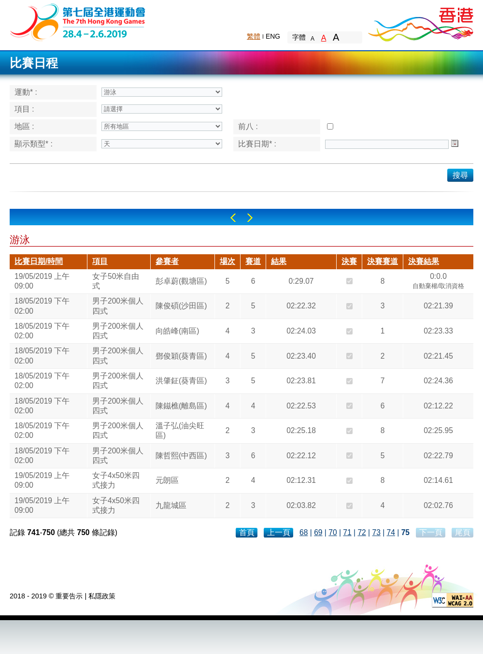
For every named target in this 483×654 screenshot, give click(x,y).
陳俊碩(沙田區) (181, 306)
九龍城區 (171, 505)
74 (391, 532)
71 (347, 532)
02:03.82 (301, 505)
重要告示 (69, 596)
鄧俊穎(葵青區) (181, 356)
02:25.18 (301, 430)
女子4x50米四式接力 (116, 480)
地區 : (24, 126)
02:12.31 (301, 480)
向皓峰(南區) (177, 331)
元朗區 (167, 480)
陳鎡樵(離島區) (181, 406)
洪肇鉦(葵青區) (181, 381)
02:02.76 (438, 505)
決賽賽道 (382, 261)
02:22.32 (301, 306)
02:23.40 (301, 356)
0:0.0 (438, 282)
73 (376, 532)
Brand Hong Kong (420, 22)
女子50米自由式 (115, 281)
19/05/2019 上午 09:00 (42, 281)
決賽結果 (423, 261)
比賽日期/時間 (38, 261)
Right (250, 218)
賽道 (253, 261)
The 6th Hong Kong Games (78, 21)
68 (303, 532)
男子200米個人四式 (117, 306)
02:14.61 (438, 480)
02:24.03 (301, 331)
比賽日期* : (257, 144)
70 (332, 532)
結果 (278, 261)
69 (318, 532)
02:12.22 (438, 406)
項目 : (24, 109)
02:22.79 (438, 455)
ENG (273, 36)
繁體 (253, 36)
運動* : (25, 92)
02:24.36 (438, 381)
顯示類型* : (33, 144)
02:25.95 (438, 430)
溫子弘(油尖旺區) (180, 430)
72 (361, 532)
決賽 (349, 261)
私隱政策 (101, 596)
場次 (227, 261)
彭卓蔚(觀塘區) (181, 281)
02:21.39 (438, 306)
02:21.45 (438, 356)
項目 (100, 261)
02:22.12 (301, 455)
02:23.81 (301, 381)
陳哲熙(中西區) (181, 455)
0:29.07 (300, 281)
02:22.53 (301, 406)
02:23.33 (438, 331)
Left (233, 218)
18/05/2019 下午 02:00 (42, 306)
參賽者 (167, 261)
